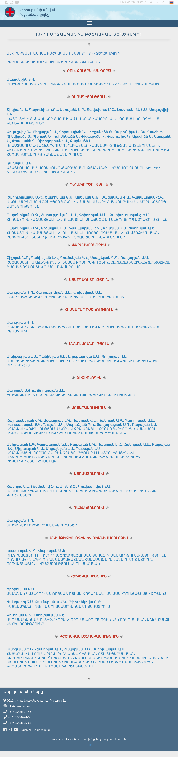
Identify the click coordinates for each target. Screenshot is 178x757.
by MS (89, 745)
